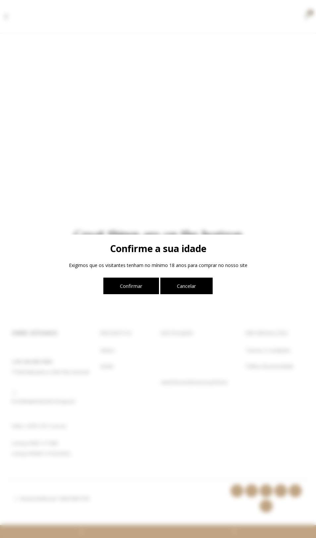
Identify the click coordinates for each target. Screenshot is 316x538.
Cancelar (186, 286)
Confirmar (131, 286)
